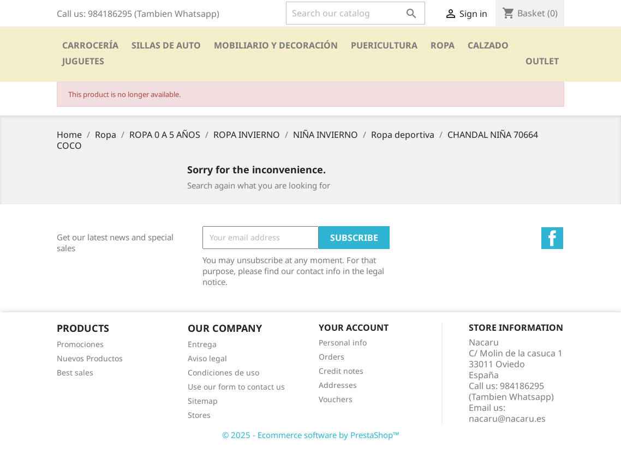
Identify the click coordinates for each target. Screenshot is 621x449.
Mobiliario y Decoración (276, 45)
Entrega (202, 344)
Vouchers (336, 399)
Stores (199, 415)
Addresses (338, 385)
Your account (354, 327)
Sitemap (203, 401)
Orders (331, 356)
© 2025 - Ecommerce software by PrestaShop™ (310, 434)
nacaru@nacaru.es (507, 418)
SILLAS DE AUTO (166, 45)
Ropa (443, 45)
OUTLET (542, 61)
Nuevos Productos (90, 358)
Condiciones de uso (223, 372)
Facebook (552, 238)
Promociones (80, 344)
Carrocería (90, 45)
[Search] (355, 13)
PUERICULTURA (384, 45)
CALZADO (488, 45)
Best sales (75, 372)
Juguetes (83, 61)
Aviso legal (207, 358)
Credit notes (341, 371)
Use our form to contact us (236, 386)
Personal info (343, 342)
